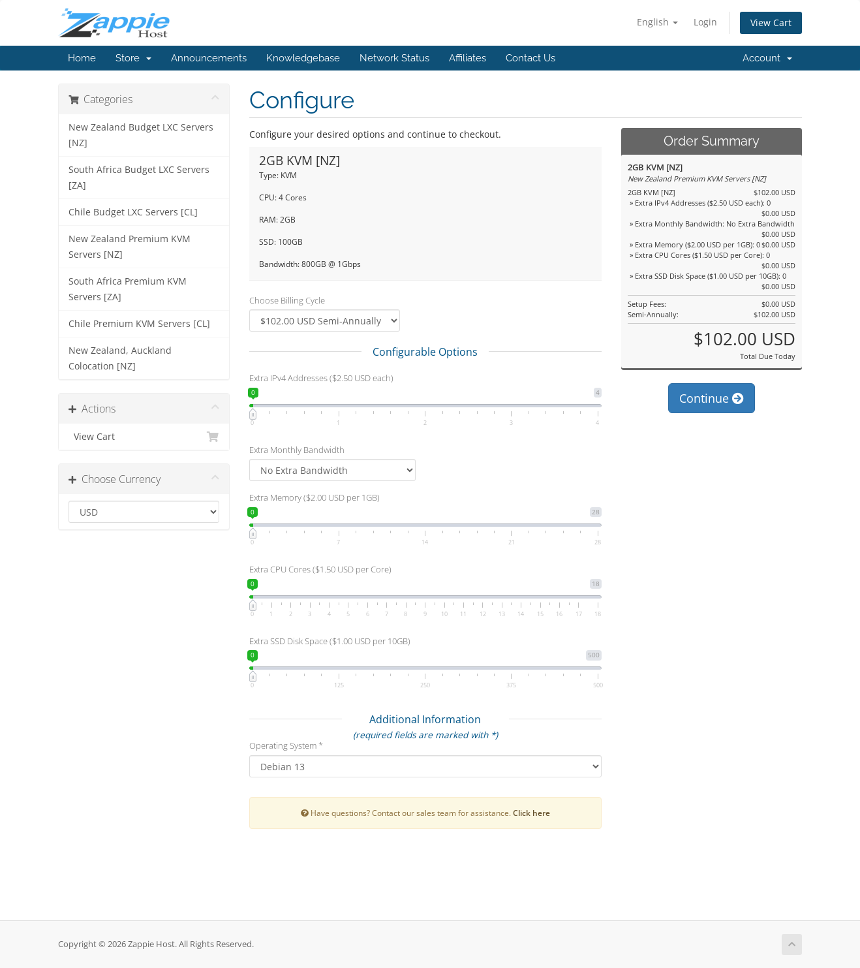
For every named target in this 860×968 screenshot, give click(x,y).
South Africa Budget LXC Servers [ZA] (139, 177)
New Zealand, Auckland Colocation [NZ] (120, 358)
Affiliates (467, 58)
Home (82, 58)
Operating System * (286, 745)
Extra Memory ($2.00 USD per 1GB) (314, 497)
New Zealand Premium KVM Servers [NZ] (130, 246)
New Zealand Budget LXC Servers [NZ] (141, 135)
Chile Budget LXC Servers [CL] (133, 212)
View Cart (770, 22)
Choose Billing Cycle (287, 300)
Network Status (394, 58)
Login (705, 22)
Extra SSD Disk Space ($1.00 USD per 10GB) (329, 641)
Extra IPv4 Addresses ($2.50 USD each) (321, 378)
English (657, 22)
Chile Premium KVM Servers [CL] (139, 324)
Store (133, 58)
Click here (531, 812)
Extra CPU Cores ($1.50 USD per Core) (320, 569)
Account (767, 58)
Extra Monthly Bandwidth (297, 450)
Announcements (209, 58)
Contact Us (530, 58)
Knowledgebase (303, 58)
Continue (711, 398)
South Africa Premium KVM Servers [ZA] (128, 289)
